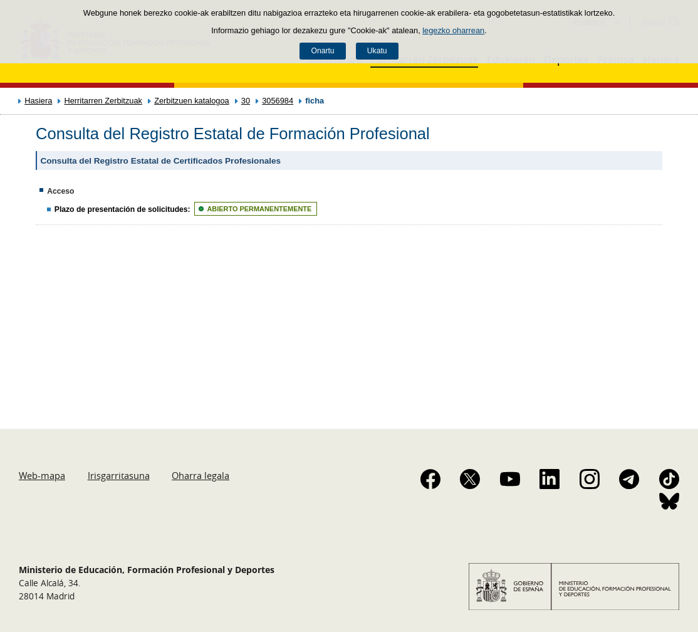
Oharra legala (200, 475)
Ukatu (377, 50)
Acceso (60, 191)
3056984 (277, 100)
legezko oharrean (453, 30)
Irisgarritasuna (119, 475)
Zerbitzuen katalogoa (191, 100)
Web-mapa (42, 475)
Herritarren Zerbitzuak (103, 100)
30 (245, 100)
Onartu (322, 50)
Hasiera (38, 100)
